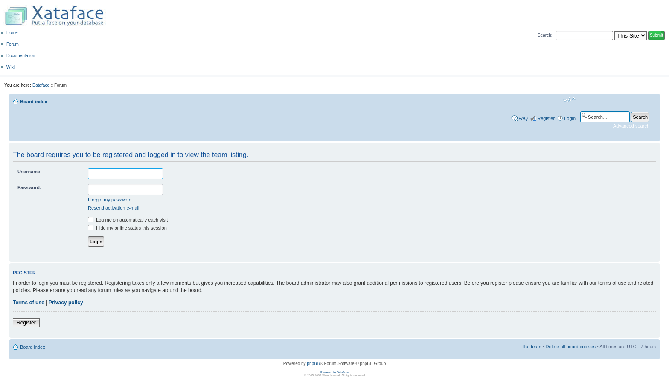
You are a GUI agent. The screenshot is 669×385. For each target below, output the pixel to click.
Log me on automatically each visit (128, 219)
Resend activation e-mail (113, 207)
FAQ (523, 118)
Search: (545, 35)
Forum (12, 44)
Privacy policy (66, 303)
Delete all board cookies (571, 346)
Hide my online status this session (127, 227)
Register (546, 118)
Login (570, 118)
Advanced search (631, 125)
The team (531, 346)
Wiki (10, 67)
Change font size (569, 100)
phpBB (313, 363)
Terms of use (28, 303)
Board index (33, 101)
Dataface (40, 85)
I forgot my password (109, 199)
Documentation (20, 55)
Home (12, 32)
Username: (29, 171)
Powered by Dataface (334, 372)
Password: (29, 187)
